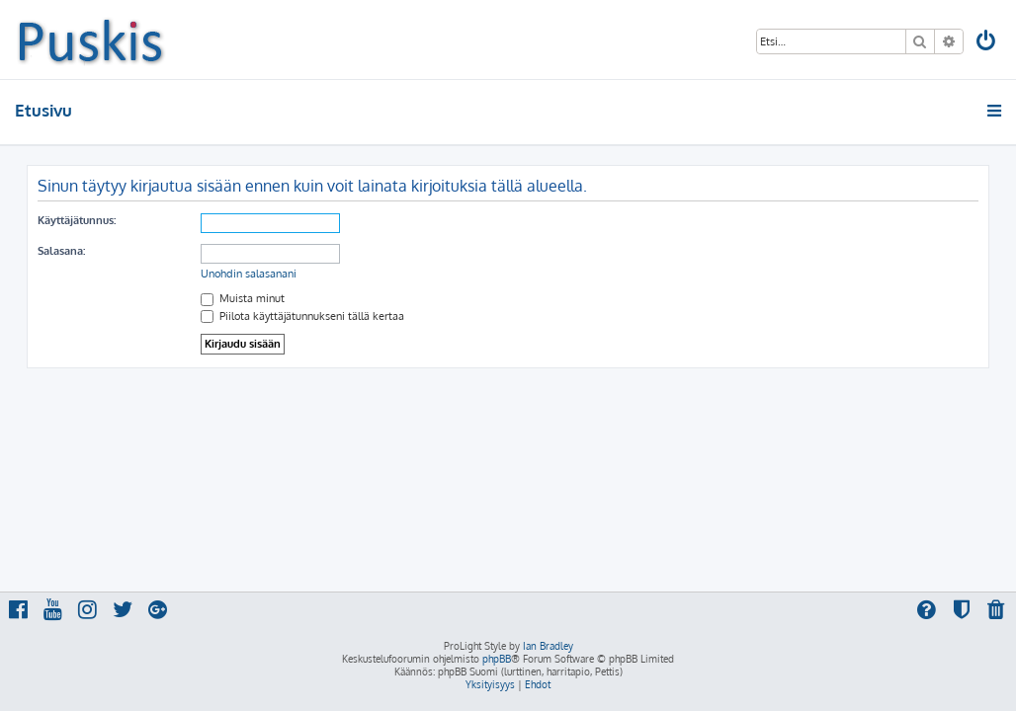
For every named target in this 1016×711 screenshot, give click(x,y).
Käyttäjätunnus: (77, 220)
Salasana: (61, 251)
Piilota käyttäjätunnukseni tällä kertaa (302, 316)
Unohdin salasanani (248, 273)
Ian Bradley (548, 646)
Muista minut (243, 298)
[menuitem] (987, 43)
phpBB (496, 659)
